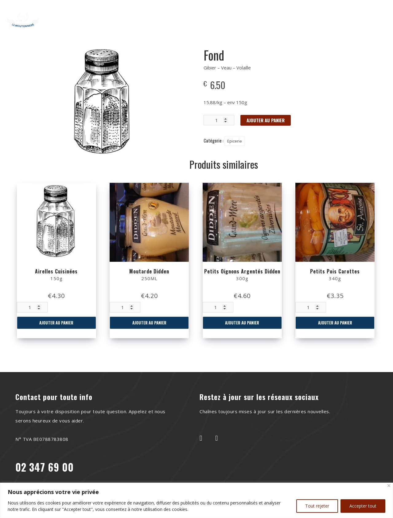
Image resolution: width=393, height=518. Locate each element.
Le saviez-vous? (238, 16)
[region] (196, 500)
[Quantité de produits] (32, 307)
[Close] (388, 485)
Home (106, 16)
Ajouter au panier (56, 323)
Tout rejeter (317, 506)
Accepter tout (362, 506)
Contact (280, 16)
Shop (195, 25)
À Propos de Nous (148, 16)
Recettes (193, 16)
